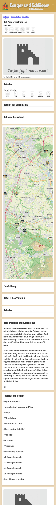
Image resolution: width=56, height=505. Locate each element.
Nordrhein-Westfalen (16, 17)
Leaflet (43, 277)
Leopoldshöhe (25, 17)
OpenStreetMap (49, 277)
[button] (50, 169)
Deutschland (6, 17)
